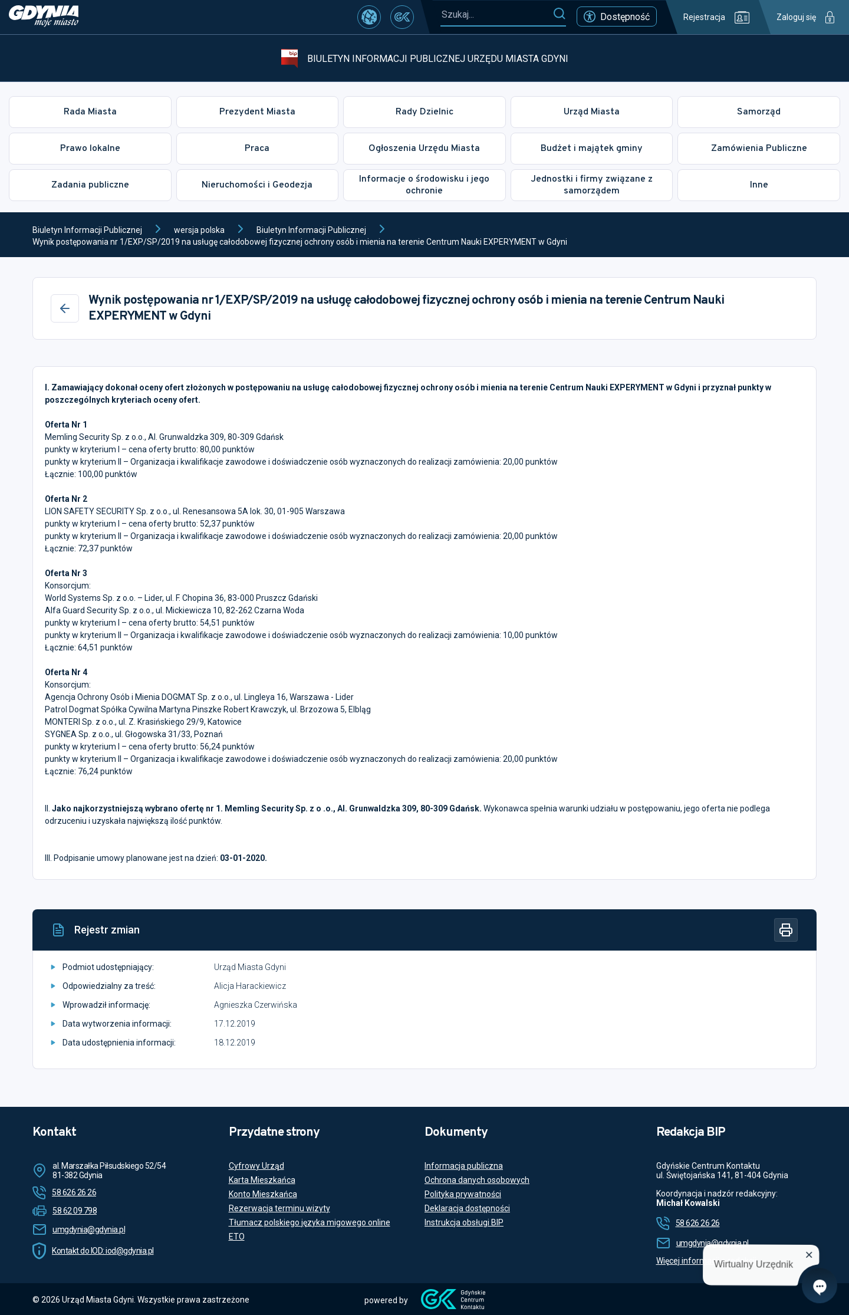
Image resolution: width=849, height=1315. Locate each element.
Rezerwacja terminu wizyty (279, 1208)
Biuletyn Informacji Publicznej (87, 230)
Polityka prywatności (462, 1194)
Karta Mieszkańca (262, 1180)
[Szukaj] (559, 14)
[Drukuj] (786, 930)
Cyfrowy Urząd (256, 1166)
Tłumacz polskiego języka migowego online (309, 1222)
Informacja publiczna (463, 1166)
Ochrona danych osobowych (476, 1180)
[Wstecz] (65, 308)
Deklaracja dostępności (467, 1208)
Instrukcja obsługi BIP (464, 1222)
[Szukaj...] (496, 14)
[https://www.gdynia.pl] (43, 17)
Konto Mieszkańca (263, 1194)
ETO (237, 1236)
